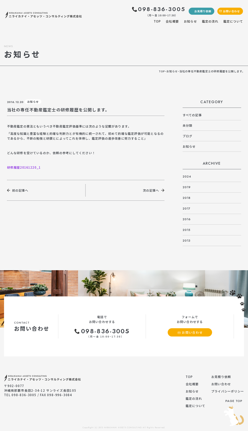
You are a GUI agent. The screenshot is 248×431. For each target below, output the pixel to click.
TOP (157, 21)
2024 (187, 176)
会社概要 (172, 21)
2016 (187, 219)
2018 (187, 198)
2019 (187, 187)
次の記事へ (151, 190)
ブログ (188, 136)
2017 (186, 208)
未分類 (188, 125)
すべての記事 (192, 115)
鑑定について (233, 21)
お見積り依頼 (202, 11)
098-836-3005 (161, 9)
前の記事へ (20, 190)
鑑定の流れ (210, 21)
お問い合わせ (231, 11)
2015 (186, 230)
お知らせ (190, 21)
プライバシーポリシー (227, 391)
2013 (186, 240)
